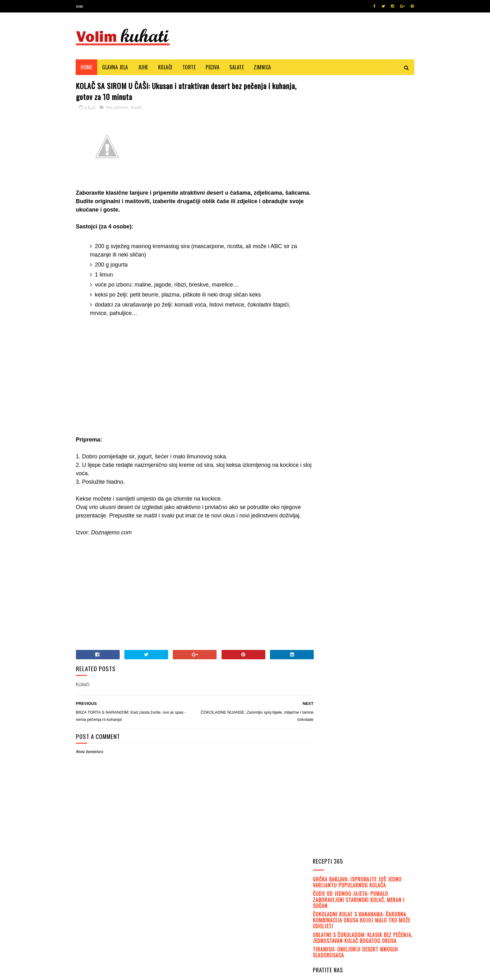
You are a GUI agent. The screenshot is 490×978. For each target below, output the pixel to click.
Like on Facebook (365, 228)
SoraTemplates (105, 970)
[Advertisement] (189, 381)
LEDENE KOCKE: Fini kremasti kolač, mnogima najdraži (379, 569)
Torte (189, 67)
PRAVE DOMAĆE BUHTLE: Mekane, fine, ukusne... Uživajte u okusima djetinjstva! (373, 336)
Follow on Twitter (365, 212)
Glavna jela (115, 67)
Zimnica (263, 67)
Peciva (213, 67)
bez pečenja (117, 108)
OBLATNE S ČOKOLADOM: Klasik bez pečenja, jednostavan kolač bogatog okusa (362, 160)
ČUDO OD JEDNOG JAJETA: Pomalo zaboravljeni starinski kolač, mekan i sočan (359, 122)
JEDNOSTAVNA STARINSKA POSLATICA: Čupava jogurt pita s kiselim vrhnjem (378, 430)
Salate (237, 67)
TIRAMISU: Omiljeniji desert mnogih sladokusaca (355, 175)
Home (79, 6)
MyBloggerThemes (159, 970)
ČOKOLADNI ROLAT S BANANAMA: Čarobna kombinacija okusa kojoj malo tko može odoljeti (361, 142)
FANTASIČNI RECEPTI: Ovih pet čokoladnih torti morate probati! (381, 515)
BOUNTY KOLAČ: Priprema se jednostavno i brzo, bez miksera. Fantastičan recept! (379, 371)
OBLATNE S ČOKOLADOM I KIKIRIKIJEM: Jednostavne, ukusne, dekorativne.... (377, 402)
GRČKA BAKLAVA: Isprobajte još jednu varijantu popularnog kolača (357, 105)
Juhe (143, 67)
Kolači (165, 67)
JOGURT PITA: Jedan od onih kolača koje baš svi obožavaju (379, 458)
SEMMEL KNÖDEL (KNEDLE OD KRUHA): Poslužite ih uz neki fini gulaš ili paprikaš (380, 487)
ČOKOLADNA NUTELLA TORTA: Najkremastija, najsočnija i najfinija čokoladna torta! (380, 304)
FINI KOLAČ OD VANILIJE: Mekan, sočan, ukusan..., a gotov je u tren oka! (381, 544)
